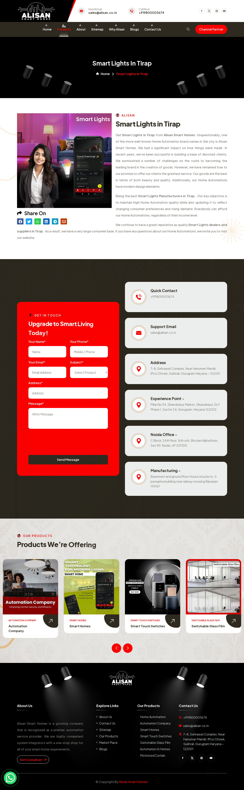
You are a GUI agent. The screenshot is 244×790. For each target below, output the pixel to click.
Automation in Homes (155, 749)
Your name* (37, 342)
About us (105, 717)
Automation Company (155, 723)
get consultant (33, 759)
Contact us (107, 723)
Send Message (68, 460)
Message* (36, 404)
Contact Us (152, 29)
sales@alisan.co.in (102, 13)
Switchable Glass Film (155, 743)
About (81, 29)
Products (64, 29)
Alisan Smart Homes (133, 782)
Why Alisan (117, 29)
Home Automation (23, 626)
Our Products (108, 736)
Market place (108, 743)
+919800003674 (151, 13)
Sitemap (97, 29)
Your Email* (36, 362)
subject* (76, 362)
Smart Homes (141, 626)
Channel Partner (211, 29)
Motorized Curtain (152, 755)
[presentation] (57, 440)
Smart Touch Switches (209, 626)
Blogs (134, 29)
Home (47, 29)
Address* (35, 383)
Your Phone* (79, 342)
